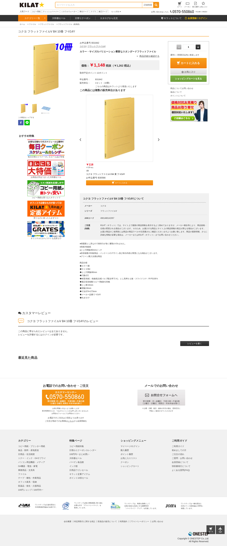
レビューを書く (194, 343)
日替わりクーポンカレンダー (82, 450)
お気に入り (190, 72)
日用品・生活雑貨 (26, 454)
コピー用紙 (36, 11)
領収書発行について (181, 466)
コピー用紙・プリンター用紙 (31, 446)
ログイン (47, 334)
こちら (70, 421)
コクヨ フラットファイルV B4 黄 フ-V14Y (105, 174)
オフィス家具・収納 (27, 482)
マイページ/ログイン (130, 446)
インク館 (73, 466)
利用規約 (123, 521)
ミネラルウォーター (69, 11)
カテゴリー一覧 (32, 18)
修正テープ (103, 11)
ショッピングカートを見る (188, 78)
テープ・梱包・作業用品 (29, 478)
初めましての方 (179, 450)
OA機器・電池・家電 (28, 466)
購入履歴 (125, 450)
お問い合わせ (157, 521)
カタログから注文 (109, 18)
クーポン (125, 462)
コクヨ (83, 46)
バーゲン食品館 (76, 462)
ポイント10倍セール (78, 478)
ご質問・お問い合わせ (182, 458)
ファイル (22, 474)
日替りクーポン (83, 18)
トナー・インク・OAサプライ (32, 458)
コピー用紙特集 (76, 446)
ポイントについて (178, 96)
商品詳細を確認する (149, 56)
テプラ (93, 11)
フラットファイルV (97, 46)
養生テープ (84, 11)
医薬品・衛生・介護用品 (29, 486)
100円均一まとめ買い (79, 454)
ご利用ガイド (178, 446)
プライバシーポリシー (139, 521)
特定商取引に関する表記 (84, 521)
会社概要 (67, 521)
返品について (176, 92)
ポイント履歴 (127, 454)
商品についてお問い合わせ (181, 88)
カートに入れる (121, 183)
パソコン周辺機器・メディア (31, 462)
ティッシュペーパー (51, 11)
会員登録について (180, 462)
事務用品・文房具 (26, 470)
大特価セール (58, 18)
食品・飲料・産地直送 (28, 450)
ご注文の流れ (178, 454)
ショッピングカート (130, 466)
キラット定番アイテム (79, 474)
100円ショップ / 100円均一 (30, 490)
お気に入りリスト (129, 458)
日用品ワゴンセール (78, 470)
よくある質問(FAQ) (181, 470)
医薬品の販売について (107, 521)
